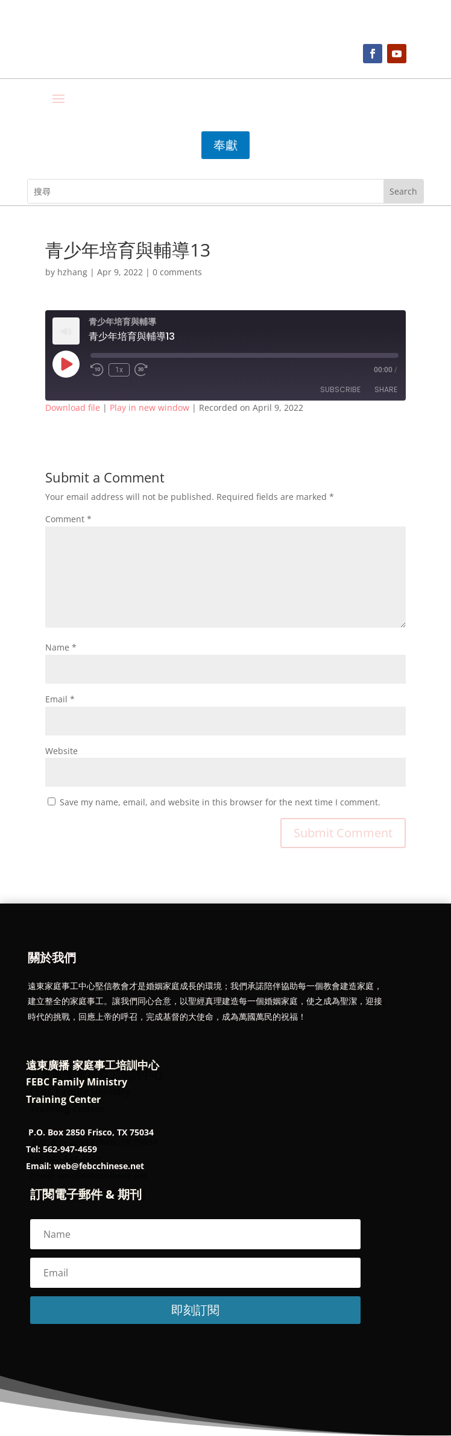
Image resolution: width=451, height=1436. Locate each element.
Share (385, 389)
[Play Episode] (65, 364)
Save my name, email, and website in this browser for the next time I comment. (220, 802)
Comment (68, 519)
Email (60, 699)
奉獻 (225, 145)
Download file (72, 407)
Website (61, 751)
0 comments (177, 272)
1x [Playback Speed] (119, 370)
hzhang (72, 272)
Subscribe (340, 389)
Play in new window (149, 407)
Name (61, 647)
